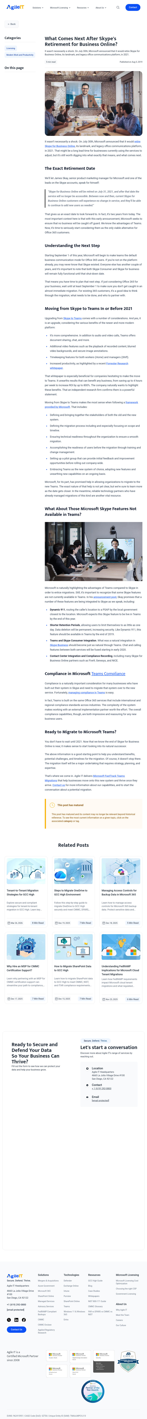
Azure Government (46, 1286)
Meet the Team (122, 1315)
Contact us (59, 785)
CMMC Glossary (95, 1306)
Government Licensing (126, 1294)
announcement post (104, 597)
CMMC (41, 1319)
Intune (66, 1291)
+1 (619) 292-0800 (16, 1304)
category (67, 821)
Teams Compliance (108, 673)
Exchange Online (71, 1286)
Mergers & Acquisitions (48, 1281)
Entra (66, 1319)
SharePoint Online (46, 1296)
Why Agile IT (121, 1310)
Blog (90, 1286)
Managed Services (46, 1301)
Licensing (10, 48)
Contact (133, 7)
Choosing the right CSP (126, 1289)
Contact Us (16, 1329)
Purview (67, 1296)
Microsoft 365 (44, 1291)
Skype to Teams (72, 318)
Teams (67, 1306)
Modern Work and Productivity (19, 55)
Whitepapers (93, 1296)
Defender (68, 1281)
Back (12, 24)
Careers (119, 1320)
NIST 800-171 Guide (97, 1301)
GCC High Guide (95, 1281)
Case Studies (94, 1291)
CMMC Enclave (44, 1325)
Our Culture (121, 1325)
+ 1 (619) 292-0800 (101, 1088)
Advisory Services (46, 1306)
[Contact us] (38, 1157)
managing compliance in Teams (86, 692)
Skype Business (59, 645)
